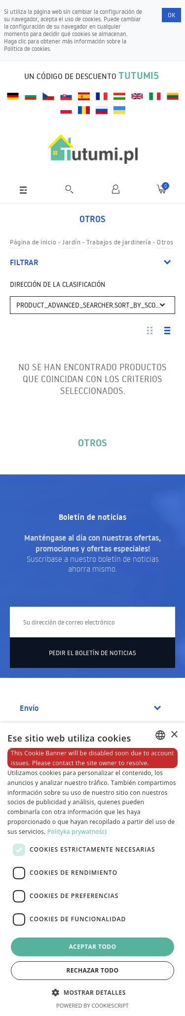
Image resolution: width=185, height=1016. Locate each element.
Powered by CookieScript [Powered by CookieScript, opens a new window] (92, 1005)
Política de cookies (27, 48)
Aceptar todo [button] (92, 946)
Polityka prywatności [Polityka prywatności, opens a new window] (77, 831)
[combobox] (160, 735)
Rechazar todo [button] (92, 970)
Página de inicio (33, 242)
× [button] (174, 735)
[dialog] (92, 869)
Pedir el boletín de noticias (92, 653)
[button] (92, 992)
